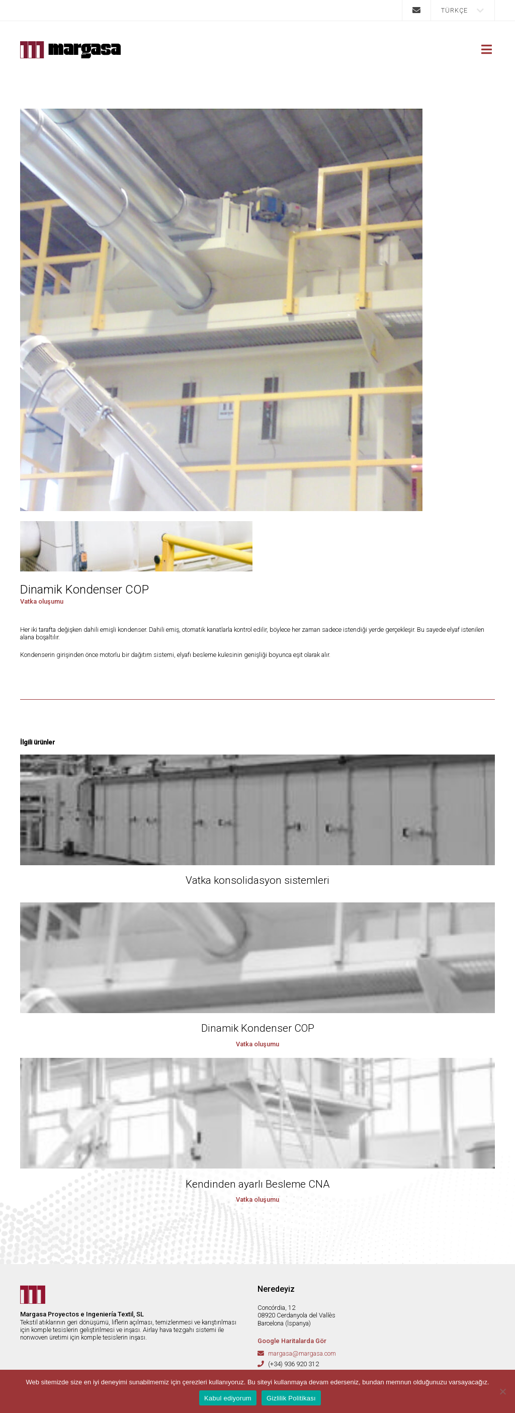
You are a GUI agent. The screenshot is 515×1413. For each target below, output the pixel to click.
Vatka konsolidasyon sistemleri (257, 880)
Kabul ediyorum (227, 1398)
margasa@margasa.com (302, 1353)
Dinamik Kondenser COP (257, 1028)
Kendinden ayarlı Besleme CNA (258, 1184)
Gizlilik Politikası (291, 1398)
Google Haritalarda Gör (292, 1341)
